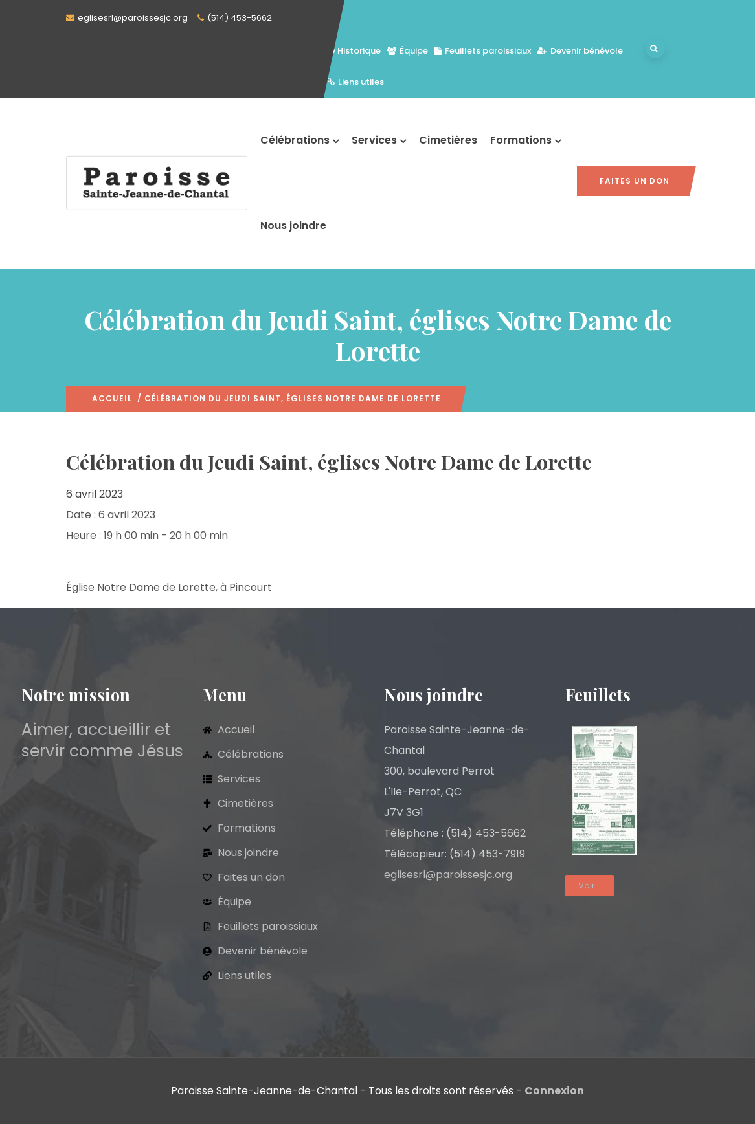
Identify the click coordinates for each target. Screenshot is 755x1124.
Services (379, 140)
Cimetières (448, 140)
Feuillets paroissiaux (482, 51)
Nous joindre (293, 225)
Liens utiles (355, 82)
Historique (354, 51)
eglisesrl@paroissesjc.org (133, 18)
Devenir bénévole (580, 51)
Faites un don (635, 180)
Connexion (554, 1090)
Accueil (112, 398)
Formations (525, 140)
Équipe (407, 51)
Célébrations (299, 140)
